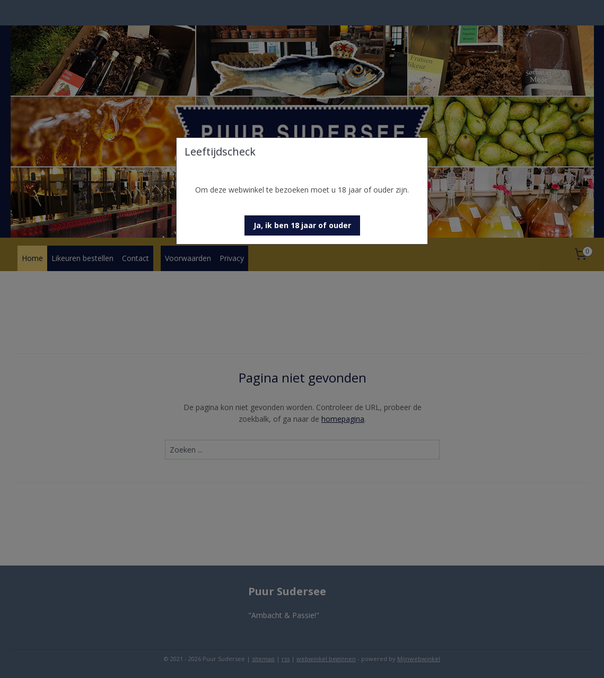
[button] (302, 225)
